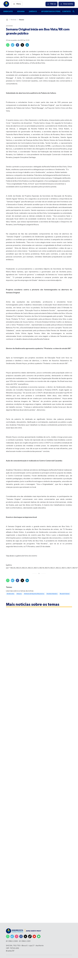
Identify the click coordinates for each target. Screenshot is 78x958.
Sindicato (8, 11)
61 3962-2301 (25, 941)
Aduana (21, 11)
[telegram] (12, 45)
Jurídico (33, 11)
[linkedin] (27, 45)
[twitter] (22, 45)
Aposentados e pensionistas (54, 11)
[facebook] (17, 45)
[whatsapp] (8, 45)
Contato (66, 11)
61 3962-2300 (12, 941)
